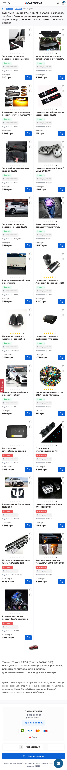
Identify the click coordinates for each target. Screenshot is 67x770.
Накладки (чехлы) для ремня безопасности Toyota (50, 113)
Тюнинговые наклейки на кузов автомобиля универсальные (15, 395)
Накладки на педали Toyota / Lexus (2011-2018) (49, 169)
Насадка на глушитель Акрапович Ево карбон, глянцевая (13, 339)
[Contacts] (58, 3)
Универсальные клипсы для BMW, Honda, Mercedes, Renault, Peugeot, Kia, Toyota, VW (49, 395)
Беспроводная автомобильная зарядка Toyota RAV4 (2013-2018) (14, 451)
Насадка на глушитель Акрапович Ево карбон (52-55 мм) (50, 283)
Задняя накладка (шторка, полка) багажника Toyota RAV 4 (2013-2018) (50, 59)
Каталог (9, 9)
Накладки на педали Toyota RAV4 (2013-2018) (49, 505)
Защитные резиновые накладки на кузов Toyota (14, 225)
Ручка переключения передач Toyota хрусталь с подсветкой (48, 227)
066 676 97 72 (34, 717)
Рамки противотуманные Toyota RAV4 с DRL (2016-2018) (50, 561)
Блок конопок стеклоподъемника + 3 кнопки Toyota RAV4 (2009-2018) (48, 451)
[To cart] (28, 77)
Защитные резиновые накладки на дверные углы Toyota (15, 59)
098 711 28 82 (35, 715)
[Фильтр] (2, 385)
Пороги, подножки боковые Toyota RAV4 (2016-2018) (16, 561)
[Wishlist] (30, 30)
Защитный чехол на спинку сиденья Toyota (15, 169)
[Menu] (4, 3)
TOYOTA (18, 9)
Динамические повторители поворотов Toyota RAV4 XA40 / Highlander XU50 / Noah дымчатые (16, 115)
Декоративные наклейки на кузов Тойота (16, 281)
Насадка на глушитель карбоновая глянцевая (47, 337)
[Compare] (30, 35)
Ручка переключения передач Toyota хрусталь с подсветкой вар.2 (15, 619)
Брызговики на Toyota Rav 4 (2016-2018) (16, 505)
